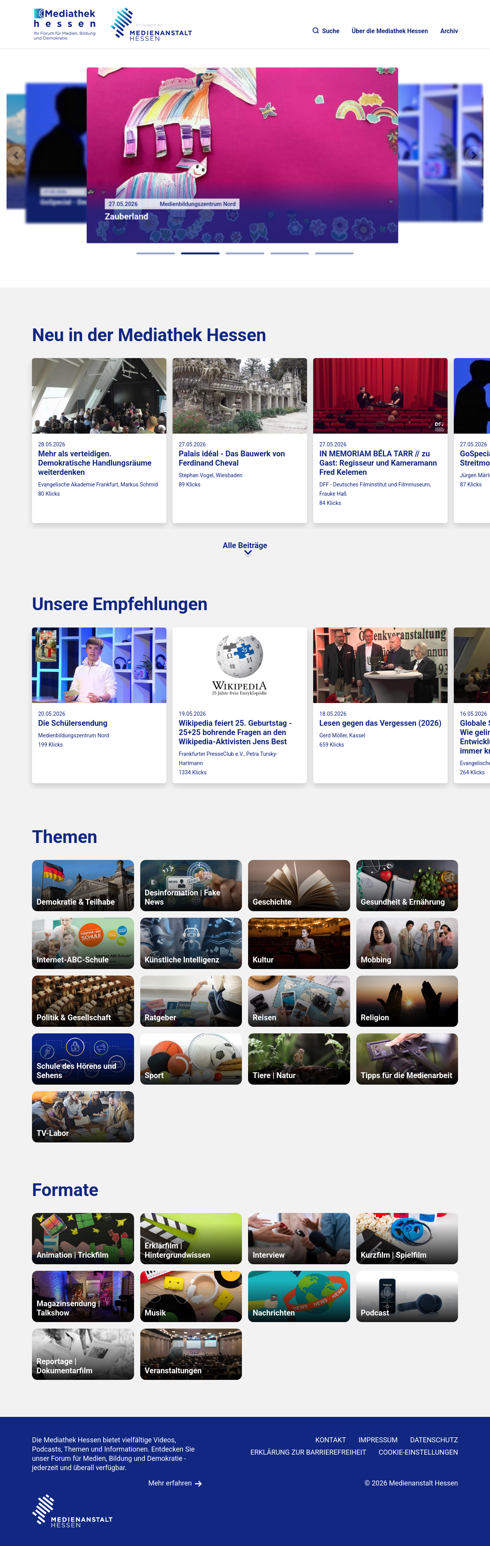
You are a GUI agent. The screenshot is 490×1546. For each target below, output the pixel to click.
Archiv (449, 31)
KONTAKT (330, 1440)
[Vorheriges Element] (16, 155)
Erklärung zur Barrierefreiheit (308, 1452)
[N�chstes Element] (474, 155)
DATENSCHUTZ (434, 1440)
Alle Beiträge (245, 545)
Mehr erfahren (170, 1483)
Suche (326, 31)
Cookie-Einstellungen (418, 1452)
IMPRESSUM (378, 1440)
